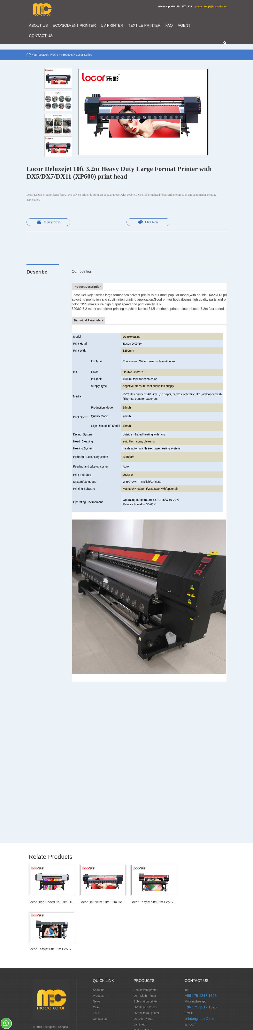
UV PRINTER (112, 26)
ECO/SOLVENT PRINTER (74, 26)
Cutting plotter (143, 982)
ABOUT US (38, 26)
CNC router (141, 988)
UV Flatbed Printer (145, 959)
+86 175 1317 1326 (201, 948)
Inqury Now (47, 222)
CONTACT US (41, 36)
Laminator (140, 976)
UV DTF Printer (143, 970)
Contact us (100, 970)
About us (99, 942)
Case (96, 959)
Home (54, 55)
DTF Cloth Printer (145, 947)
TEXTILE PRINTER (145, 26)
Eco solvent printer (146, 942)
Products (67, 55)
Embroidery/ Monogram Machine (149, 996)
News (96, 953)
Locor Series (84, 55)
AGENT (184, 26)
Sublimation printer (146, 953)
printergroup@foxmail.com (210, 6)
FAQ (169, 26)
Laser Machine (143, 1016)
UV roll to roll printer (146, 965)
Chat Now (147, 222)
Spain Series (142, 1011)
